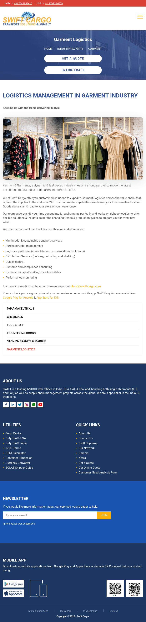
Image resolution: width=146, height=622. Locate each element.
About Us (84, 433)
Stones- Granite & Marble (26, 341)
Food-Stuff (15, 325)
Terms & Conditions (38, 611)
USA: (50, 3)
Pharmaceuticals (20, 308)
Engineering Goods (21, 333)
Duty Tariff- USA (16, 438)
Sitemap (113, 611)
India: (18, 3)
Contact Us (86, 438)
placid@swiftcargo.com (85, 286)
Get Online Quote (89, 467)
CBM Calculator (16, 453)
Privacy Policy (90, 611)
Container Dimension (19, 458)
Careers (84, 453)
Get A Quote (73, 58)
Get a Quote (86, 463)
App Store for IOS (48, 297)
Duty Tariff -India (16, 443)
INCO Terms (13, 448)
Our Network (87, 448)
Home (48, 48)
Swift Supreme (88, 443)
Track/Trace (73, 70)
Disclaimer (66, 611)
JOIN (104, 515)
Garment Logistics (21, 349)
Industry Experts (70, 48)
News (82, 458)
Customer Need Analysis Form (98, 472)
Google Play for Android (18, 297)
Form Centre (13, 433)
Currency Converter (18, 463)
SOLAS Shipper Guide (19, 467)
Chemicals (15, 317)
